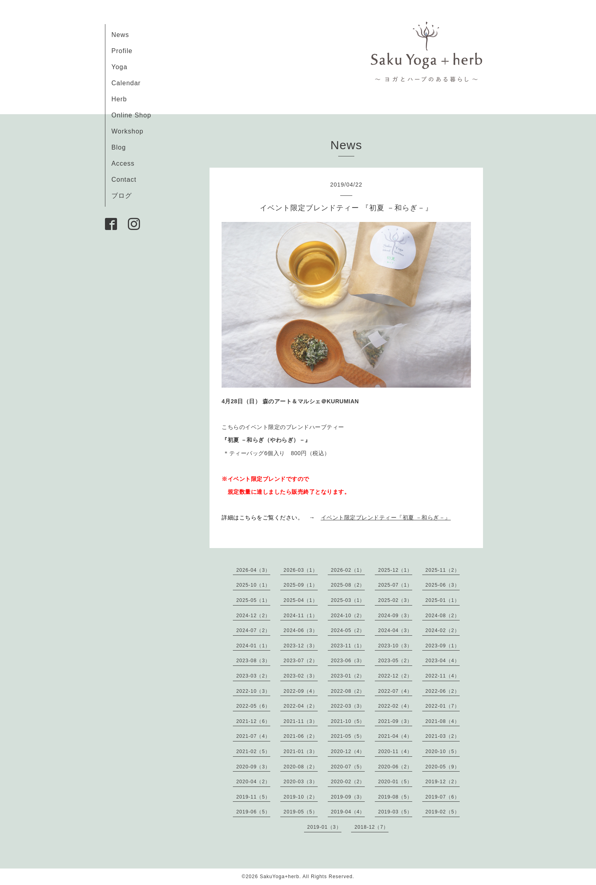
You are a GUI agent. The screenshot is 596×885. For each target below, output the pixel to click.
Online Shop (131, 115)
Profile (121, 50)
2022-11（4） (442, 676)
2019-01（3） (324, 827)
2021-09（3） (395, 721)
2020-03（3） (301, 781)
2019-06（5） (253, 812)
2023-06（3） (348, 660)
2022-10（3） (253, 691)
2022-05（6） (253, 706)
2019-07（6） (442, 797)
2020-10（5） (442, 751)
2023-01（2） (348, 676)
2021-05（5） (348, 736)
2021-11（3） (301, 721)
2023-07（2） (301, 660)
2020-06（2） (395, 767)
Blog (118, 147)
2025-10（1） (253, 585)
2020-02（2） (348, 781)
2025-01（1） (442, 600)
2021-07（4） (253, 736)
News (120, 34)
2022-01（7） (442, 706)
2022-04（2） (301, 706)
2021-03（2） (442, 736)
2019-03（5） (395, 812)
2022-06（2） (442, 691)
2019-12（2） (442, 781)
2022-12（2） (395, 676)
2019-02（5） (442, 812)
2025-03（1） (348, 600)
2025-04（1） (301, 600)
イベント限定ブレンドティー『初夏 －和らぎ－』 (386, 517)
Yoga (119, 67)
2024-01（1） (253, 646)
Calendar (126, 83)
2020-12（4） (348, 751)
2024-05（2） (348, 630)
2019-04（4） (348, 812)
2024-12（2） (253, 615)
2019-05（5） (301, 812)
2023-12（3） (301, 646)
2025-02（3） (395, 600)
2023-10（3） (395, 646)
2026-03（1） (301, 570)
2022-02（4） (395, 706)
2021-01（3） (301, 751)
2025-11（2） (442, 570)
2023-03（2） (253, 676)
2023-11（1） (348, 646)
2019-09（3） (348, 797)
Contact (123, 179)
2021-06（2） (301, 736)
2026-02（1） (348, 570)
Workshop (127, 131)
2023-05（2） (395, 660)
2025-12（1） (395, 570)
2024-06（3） (301, 630)
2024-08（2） (442, 615)
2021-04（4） (395, 736)
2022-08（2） (348, 691)
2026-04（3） (253, 570)
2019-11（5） (253, 797)
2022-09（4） (301, 691)
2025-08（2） (348, 585)
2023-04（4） (442, 660)
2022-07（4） (395, 691)
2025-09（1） (301, 585)
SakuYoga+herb (279, 876)
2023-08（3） (253, 660)
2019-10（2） (301, 797)
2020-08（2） (301, 767)
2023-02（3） (301, 676)
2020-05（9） (442, 767)
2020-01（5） (395, 781)
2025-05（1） (253, 600)
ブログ (121, 195)
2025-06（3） (442, 585)
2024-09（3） (395, 615)
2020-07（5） (348, 767)
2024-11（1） (301, 615)
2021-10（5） (348, 721)
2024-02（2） (442, 630)
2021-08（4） (442, 721)
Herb (119, 99)
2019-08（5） (395, 797)
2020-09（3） (253, 767)
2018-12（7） (371, 827)
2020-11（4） (395, 751)
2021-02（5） (253, 751)
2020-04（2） (253, 781)
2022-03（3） (348, 706)
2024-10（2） (348, 615)
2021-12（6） (253, 721)
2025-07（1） (395, 585)
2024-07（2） (253, 630)
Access (123, 163)
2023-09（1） (442, 646)
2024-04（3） (395, 630)
